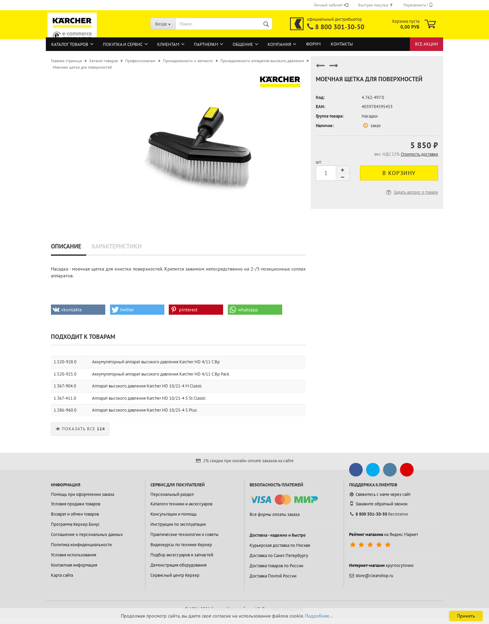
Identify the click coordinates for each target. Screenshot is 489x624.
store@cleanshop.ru (371, 575)
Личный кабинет (331, 4)
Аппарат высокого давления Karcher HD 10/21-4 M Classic (147, 386)
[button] (78, 310)
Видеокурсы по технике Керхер (181, 545)
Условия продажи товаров (75, 504)
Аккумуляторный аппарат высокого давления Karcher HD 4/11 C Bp (156, 362)
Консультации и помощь (173, 514)
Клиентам (168, 44)
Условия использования (73, 555)
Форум (313, 44)
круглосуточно (381, 565)
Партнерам (206, 44)
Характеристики (116, 246)
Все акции (426, 44)
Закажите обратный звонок (378, 504)
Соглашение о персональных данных (87, 534)
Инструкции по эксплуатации (178, 524)
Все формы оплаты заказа (275, 514)
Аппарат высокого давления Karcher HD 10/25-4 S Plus (144, 410)
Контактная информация (74, 565)
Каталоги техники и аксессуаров (181, 504)
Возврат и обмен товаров (75, 514)
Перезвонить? (418, 4)
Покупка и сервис (123, 44)
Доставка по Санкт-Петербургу (279, 555)
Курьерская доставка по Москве (280, 545)
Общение (243, 44)
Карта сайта (62, 575)
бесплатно (378, 514)
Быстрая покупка (375, 4)
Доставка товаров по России (276, 566)
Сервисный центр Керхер (174, 575)
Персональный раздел (172, 494)
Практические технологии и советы (184, 534)
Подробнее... (319, 616)
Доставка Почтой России (273, 576)
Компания (279, 44)
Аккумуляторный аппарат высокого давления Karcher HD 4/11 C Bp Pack (160, 374)
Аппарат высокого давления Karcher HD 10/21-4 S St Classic (149, 398)
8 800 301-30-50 (339, 27)
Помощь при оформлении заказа (82, 494)
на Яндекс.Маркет (383, 534)
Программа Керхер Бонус (75, 524)
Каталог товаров (69, 44)
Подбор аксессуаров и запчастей (181, 555)
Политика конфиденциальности (81, 545)
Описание (66, 246)
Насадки (370, 116)
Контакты (342, 44)
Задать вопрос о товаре (411, 192)
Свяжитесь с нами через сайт (380, 494)
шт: (319, 162)
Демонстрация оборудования (178, 565)
